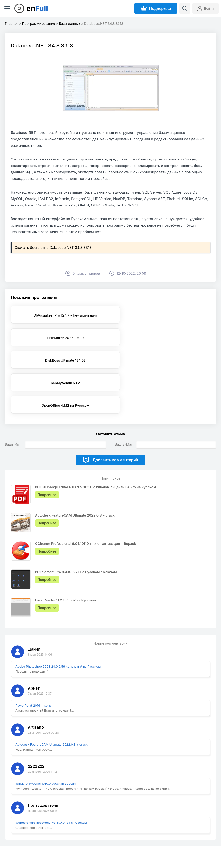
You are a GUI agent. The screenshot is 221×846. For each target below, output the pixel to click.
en (37, 8)
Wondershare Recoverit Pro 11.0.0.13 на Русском (51, 777)
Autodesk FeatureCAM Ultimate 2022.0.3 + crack (51, 699)
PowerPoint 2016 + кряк (33, 660)
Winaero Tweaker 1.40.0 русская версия (45, 738)
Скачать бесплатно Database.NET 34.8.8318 (53, 247)
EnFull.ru (19, 830)
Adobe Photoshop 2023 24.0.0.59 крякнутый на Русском (58, 621)
